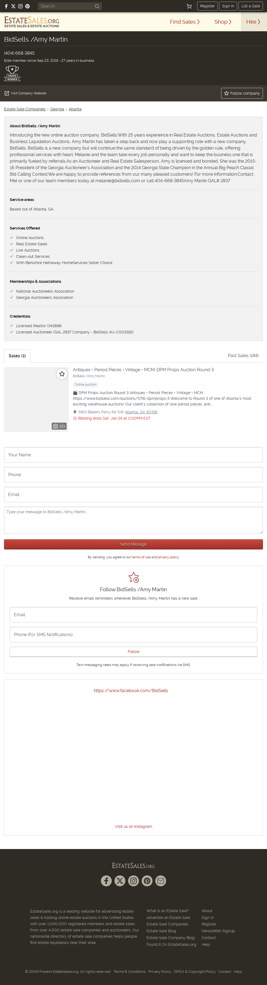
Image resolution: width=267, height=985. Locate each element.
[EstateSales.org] (32, 21)
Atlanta (75, 109)
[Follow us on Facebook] (6, 6)
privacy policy (168, 557)
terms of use (141, 557)
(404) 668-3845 (19, 53)
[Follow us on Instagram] (20, 6)
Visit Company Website (25, 93)
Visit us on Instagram (133, 826)
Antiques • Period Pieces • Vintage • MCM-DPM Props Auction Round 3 (143, 369)
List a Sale (250, 6)
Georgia (57, 109)
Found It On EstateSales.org (171, 944)
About (207, 911)
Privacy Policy (159, 971)
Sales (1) (17, 355)
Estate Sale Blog (161, 931)
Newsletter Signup (218, 931)
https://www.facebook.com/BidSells (131, 690)
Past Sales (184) (243, 355)
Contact (209, 938)
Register (207, 6)
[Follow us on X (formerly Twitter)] (13, 6)
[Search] (97, 6)
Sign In (228, 6)
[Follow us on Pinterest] (27, 6)
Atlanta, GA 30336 (141, 412)
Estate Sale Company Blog (171, 938)
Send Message (133, 544)
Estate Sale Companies (25, 109)
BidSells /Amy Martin (89, 376)
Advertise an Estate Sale (168, 917)
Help (206, 944)
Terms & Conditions (130, 971)
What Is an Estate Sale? (168, 911)
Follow (133, 651)
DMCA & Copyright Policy (195, 971)
